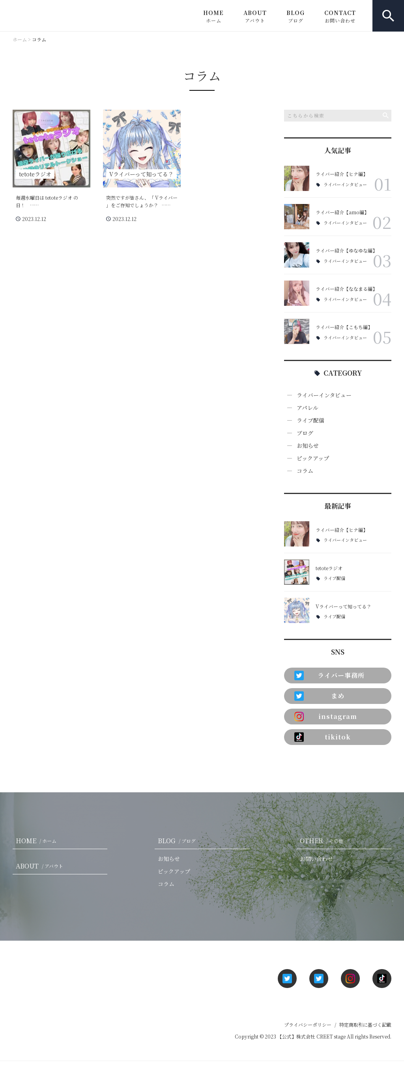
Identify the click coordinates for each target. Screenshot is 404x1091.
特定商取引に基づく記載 (365, 1024)
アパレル (307, 408)
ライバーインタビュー (345, 184)
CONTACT (340, 16)
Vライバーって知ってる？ (343, 606)
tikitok (322, 737)
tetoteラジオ (329, 568)
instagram (325, 716)
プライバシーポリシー (307, 1024)
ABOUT (255, 16)
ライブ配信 (310, 420)
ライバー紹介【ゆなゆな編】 (346, 250)
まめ (319, 696)
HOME (213, 16)
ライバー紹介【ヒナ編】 (342, 173)
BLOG (295, 16)
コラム (305, 471)
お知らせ (308, 445)
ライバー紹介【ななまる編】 (346, 288)
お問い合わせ (316, 859)
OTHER (323, 840)
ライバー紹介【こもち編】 (344, 327)
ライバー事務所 (329, 675)
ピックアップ (313, 458)
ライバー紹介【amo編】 (342, 212)
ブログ (305, 433)
